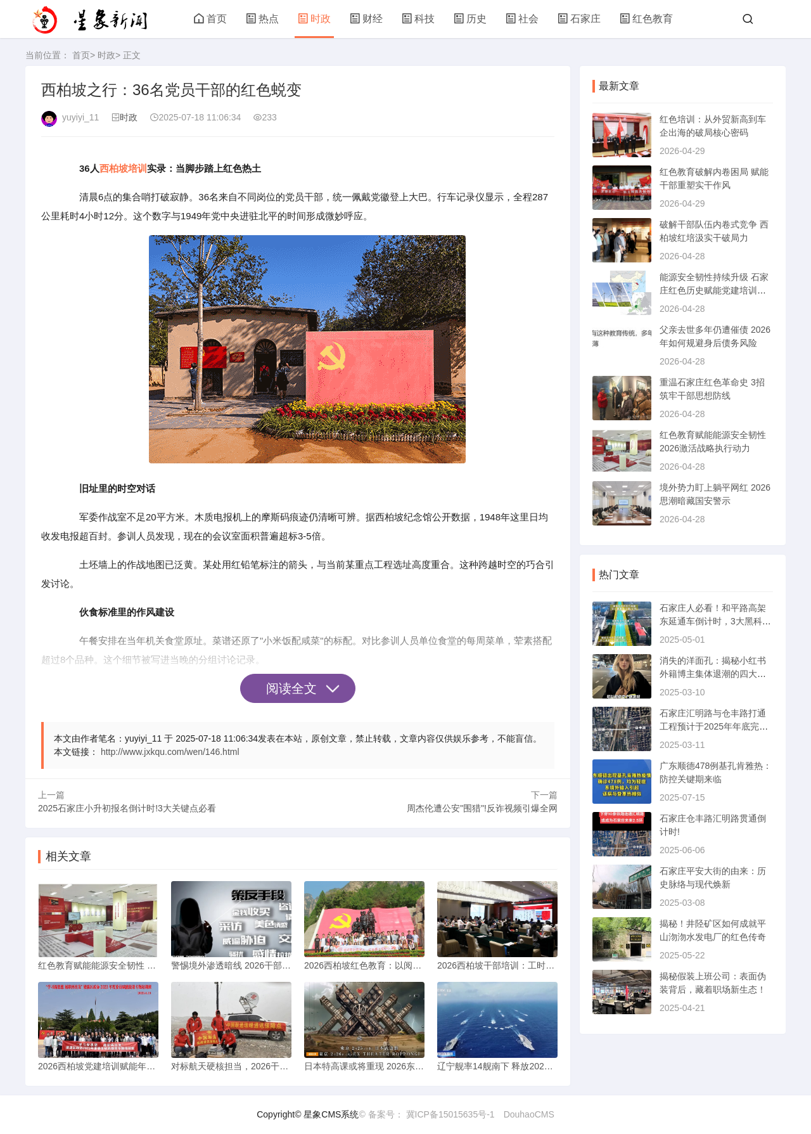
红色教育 (646, 18)
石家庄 (579, 18)
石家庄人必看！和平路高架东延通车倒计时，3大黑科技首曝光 (715, 621)
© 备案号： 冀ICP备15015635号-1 (426, 1114)
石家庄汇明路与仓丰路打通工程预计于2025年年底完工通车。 (714, 726)
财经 (366, 18)
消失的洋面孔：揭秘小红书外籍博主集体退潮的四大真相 (713, 673)
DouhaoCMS (529, 1114)
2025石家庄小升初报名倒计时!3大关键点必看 (127, 808)
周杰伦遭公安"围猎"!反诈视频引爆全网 (482, 808)
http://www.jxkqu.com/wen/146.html (170, 752)
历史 (470, 18)
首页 (210, 18)
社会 (522, 18)
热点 (262, 18)
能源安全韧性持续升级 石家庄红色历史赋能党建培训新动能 (714, 290)
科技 (418, 18)
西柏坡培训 (123, 168)
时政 (314, 18)
